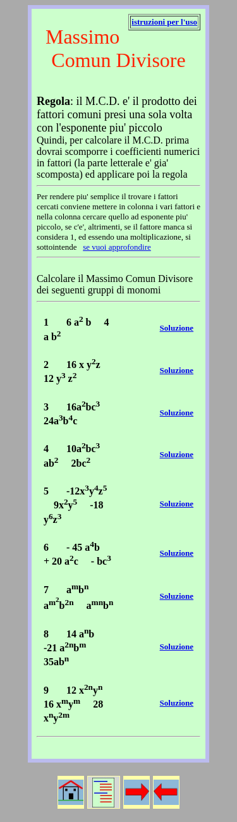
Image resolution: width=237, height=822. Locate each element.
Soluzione (176, 328)
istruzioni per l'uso (164, 22)
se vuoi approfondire (117, 247)
